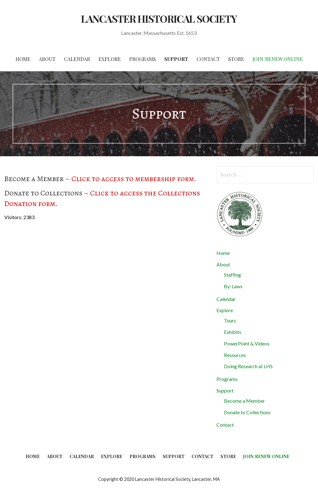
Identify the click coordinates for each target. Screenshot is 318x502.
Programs (142, 59)
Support (176, 59)
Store (236, 59)
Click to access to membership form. (133, 179)
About (47, 59)
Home (23, 59)
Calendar (77, 59)
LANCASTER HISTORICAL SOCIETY (159, 18)
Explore (109, 59)
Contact (208, 59)
